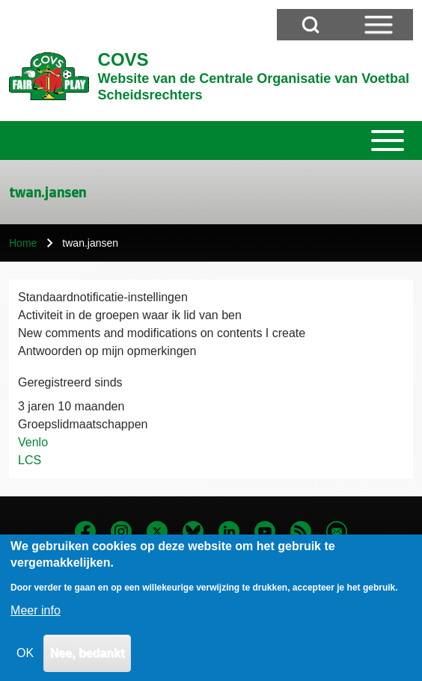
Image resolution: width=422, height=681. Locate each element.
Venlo (33, 442)
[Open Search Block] (310, 24)
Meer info (35, 621)
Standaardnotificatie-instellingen (103, 297)
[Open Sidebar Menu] (378, 24)
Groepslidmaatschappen (82, 424)
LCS (29, 460)
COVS (123, 59)
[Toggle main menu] (211, 140)
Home (23, 243)
